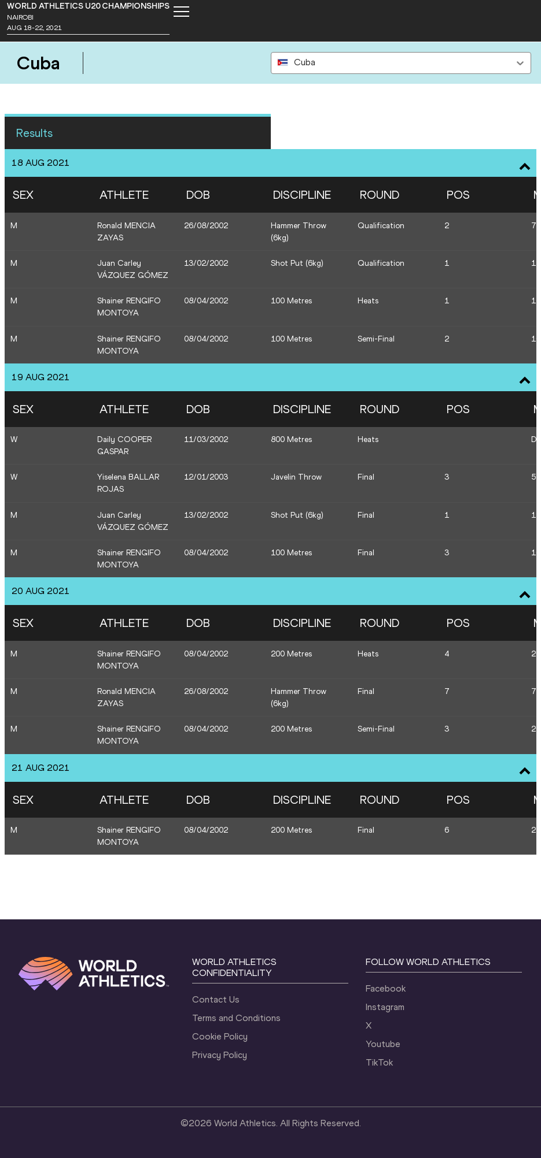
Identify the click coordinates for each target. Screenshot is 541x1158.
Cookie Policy (220, 1036)
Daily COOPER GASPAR (124, 445)
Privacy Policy (219, 1054)
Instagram (385, 1006)
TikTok (379, 1062)
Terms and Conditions (236, 1017)
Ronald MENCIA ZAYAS (126, 232)
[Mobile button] (181, 11)
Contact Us (216, 999)
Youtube (383, 1043)
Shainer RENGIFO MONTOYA (129, 307)
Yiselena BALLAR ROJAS (128, 483)
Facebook (386, 988)
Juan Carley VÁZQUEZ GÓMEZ (132, 269)
